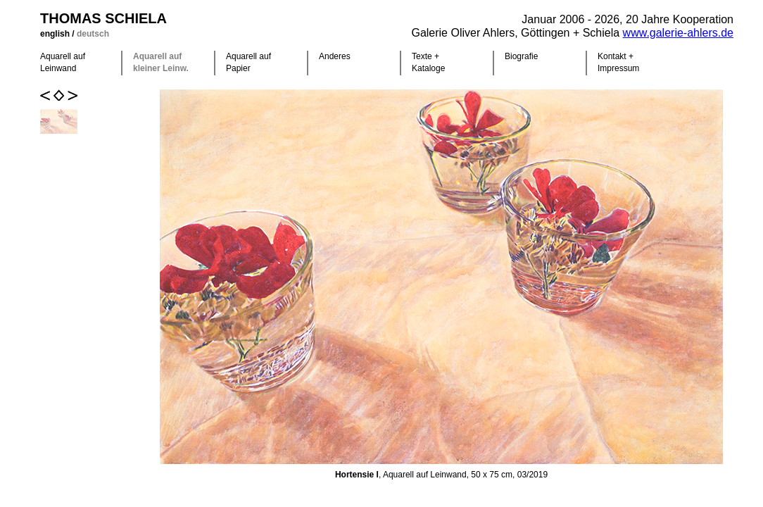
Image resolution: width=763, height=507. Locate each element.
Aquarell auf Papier (248, 62)
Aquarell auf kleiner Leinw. (161, 62)
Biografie (521, 56)
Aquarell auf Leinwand (62, 62)
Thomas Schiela (103, 18)
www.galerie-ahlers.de (678, 33)
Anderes (335, 56)
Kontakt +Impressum (618, 62)
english (56, 34)
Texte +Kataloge (428, 62)
